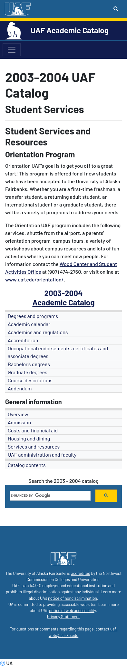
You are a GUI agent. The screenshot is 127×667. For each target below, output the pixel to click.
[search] (49, 496)
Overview (18, 414)
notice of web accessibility (72, 610)
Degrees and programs (33, 316)
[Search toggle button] (116, 8)
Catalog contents (27, 465)
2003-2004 (63, 293)
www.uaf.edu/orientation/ (34, 279)
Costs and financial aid (33, 430)
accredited (80, 573)
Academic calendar (29, 324)
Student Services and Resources (48, 136)
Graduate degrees (27, 372)
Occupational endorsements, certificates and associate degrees (58, 352)
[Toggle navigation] (12, 49)
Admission (19, 422)
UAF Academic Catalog (70, 30)
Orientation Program (40, 154)
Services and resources (34, 446)
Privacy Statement (63, 616)
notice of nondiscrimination (72, 598)
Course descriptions (30, 380)
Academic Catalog (63, 302)
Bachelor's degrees (29, 364)
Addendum (20, 388)
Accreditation (23, 340)
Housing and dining (29, 438)
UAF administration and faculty (42, 454)
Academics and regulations (38, 332)
